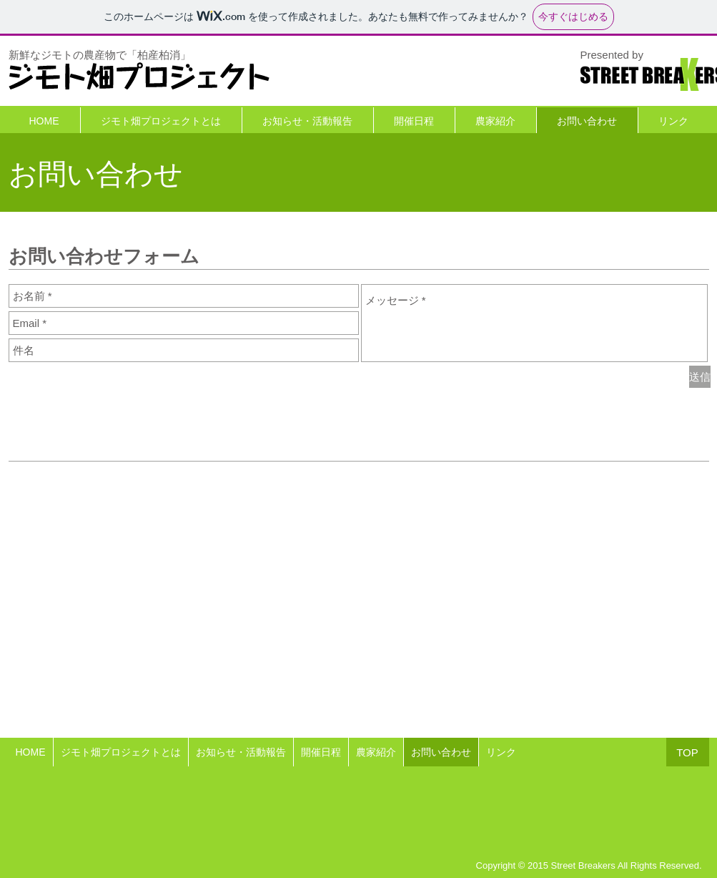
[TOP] (687, 752)
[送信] (700, 377)
